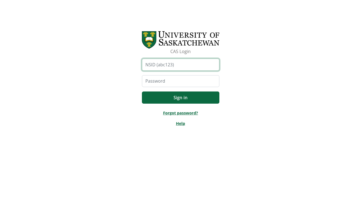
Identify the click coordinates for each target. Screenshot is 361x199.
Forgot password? (180, 113)
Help (180, 123)
